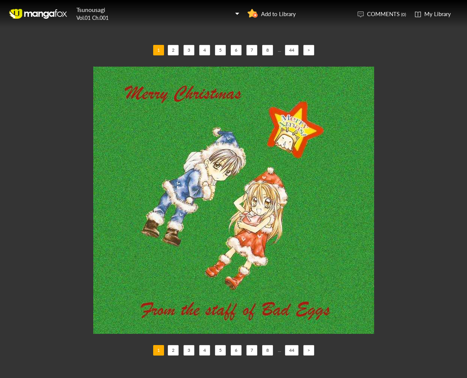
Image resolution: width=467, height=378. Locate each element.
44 (291, 50)
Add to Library (278, 13)
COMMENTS (386, 13)
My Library (437, 13)
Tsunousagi (90, 9)
